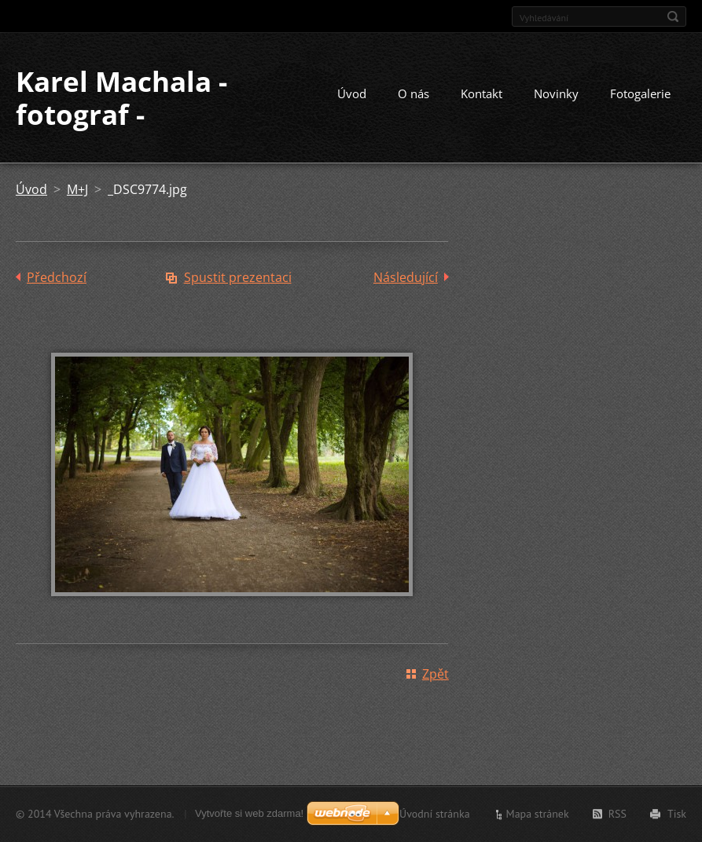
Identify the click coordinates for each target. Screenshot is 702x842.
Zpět (435, 674)
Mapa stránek (537, 814)
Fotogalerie (640, 93)
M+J (77, 189)
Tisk (676, 814)
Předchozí (56, 277)
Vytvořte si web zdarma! (249, 813)
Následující (405, 277)
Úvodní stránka (434, 814)
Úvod (351, 93)
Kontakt (481, 93)
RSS (617, 814)
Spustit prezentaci (238, 277)
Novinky (556, 93)
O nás (413, 93)
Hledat (673, 16)
